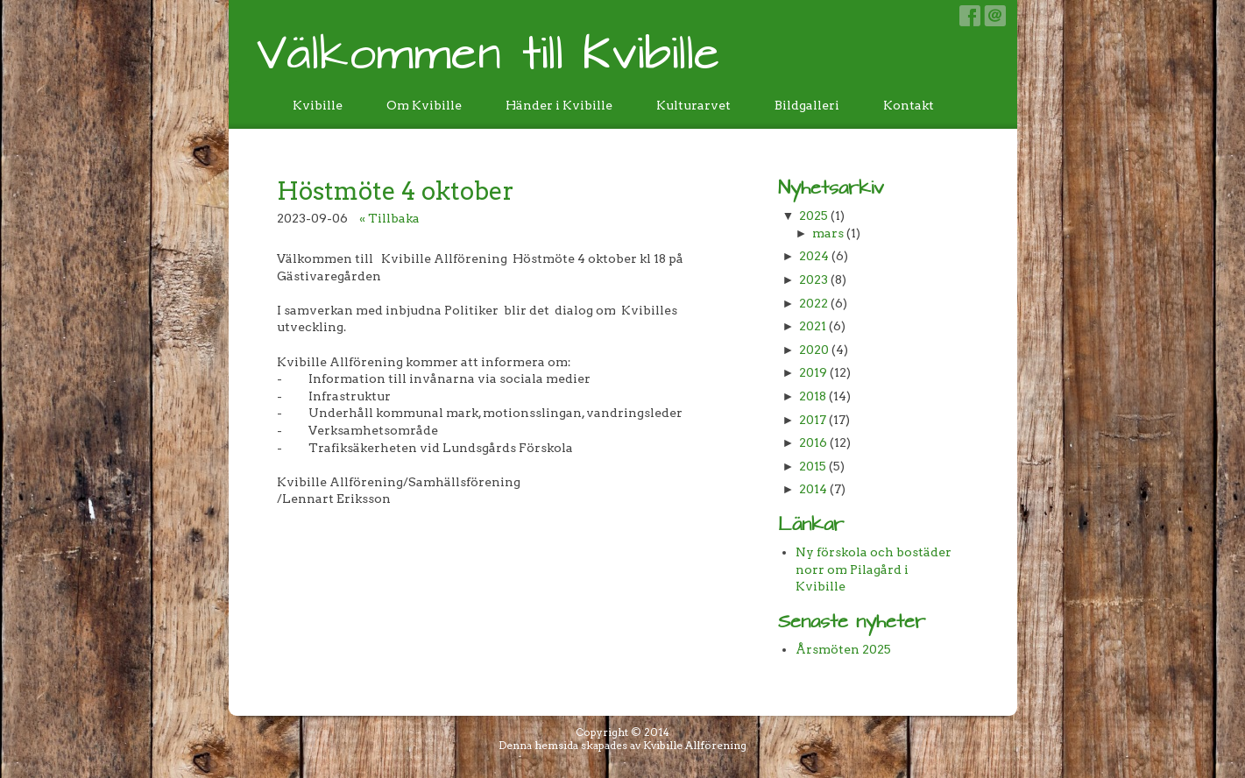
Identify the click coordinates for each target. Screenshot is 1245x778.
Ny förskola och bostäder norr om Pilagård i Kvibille (873, 569)
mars (828, 233)
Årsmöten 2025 (843, 649)
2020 (814, 350)
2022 (813, 303)
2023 (813, 279)
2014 (813, 489)
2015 (812, 466)
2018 (812, 396)
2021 (812, 326)
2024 (814, 256)
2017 (812, 420)
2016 (813, 442)
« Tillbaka (389, 218)
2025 (813, 216)
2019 (813, 372)
